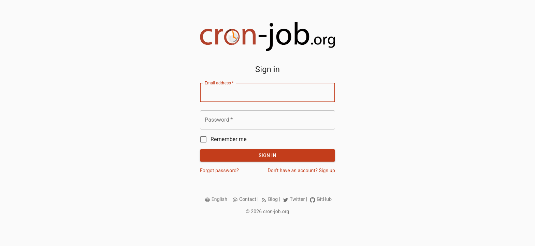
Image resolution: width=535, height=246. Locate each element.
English (219, 199)
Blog (273, 199)
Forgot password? (219, 170)
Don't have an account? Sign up (301, 170)
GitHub (324, 199)
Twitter (297, 199)
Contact (247, 199)
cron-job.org (276, 211)
